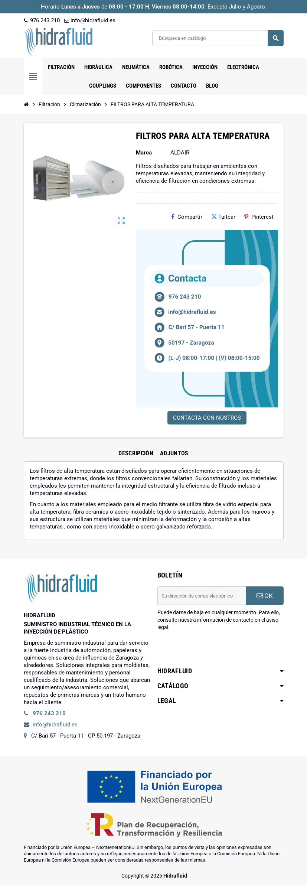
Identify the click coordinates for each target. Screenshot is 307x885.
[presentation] (213, 649)
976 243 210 (42, 20)
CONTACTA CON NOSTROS (207, 417)
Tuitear (223, 217)
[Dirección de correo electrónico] (201, 595)
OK (265, 595)
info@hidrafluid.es (89, 20)
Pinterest (259, 217)
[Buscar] (217, 38)
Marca (144, 152)
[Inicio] (26, 104)
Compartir (186, 217)
